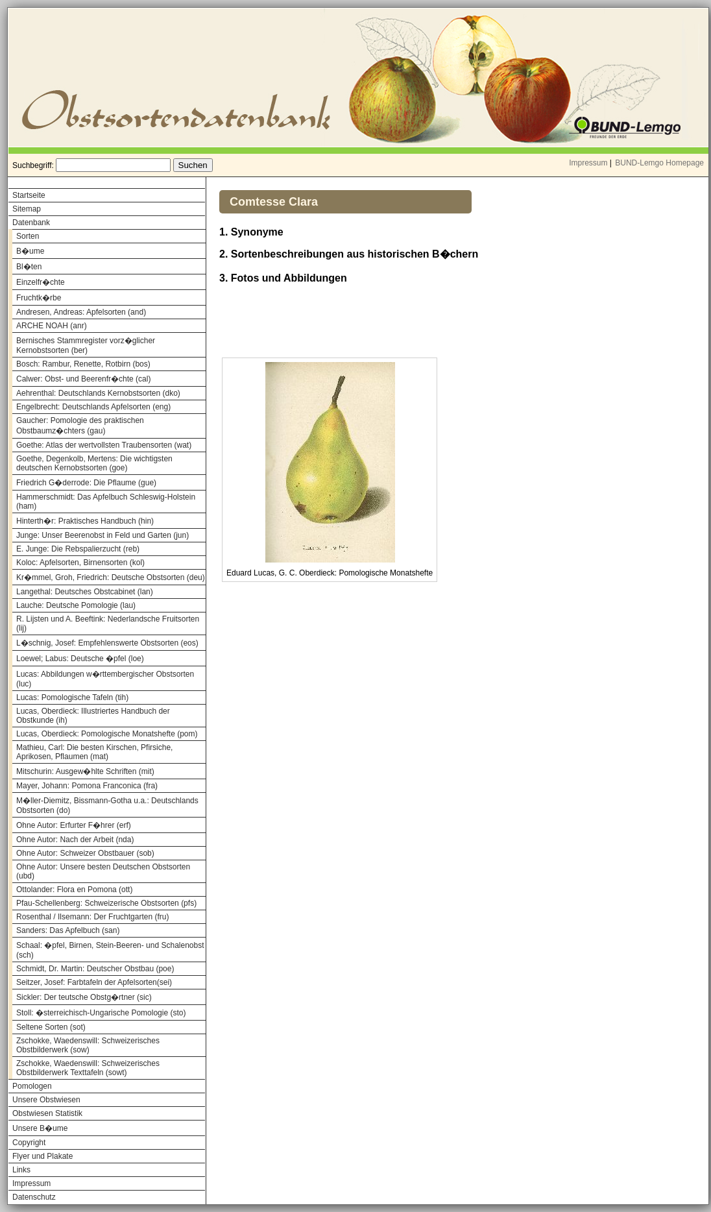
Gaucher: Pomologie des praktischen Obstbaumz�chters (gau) (80, 425)
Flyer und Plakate (42, 1156)
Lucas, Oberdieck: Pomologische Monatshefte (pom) (106, 733)
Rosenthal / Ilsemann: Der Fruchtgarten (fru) (92, 916)
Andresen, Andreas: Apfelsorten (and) (81, 312)
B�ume (30, 251)
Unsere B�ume (39, 1128)
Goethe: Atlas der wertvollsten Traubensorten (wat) (103, 445)
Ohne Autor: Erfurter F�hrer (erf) (73, 825)
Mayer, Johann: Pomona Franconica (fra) (87, 785)
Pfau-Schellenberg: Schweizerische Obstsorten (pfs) (106, 903)
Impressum (588, 162)
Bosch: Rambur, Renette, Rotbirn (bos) (83, 364)
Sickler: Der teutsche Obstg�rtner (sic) (84, 997)
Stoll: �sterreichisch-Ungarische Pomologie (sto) (101, 1012)
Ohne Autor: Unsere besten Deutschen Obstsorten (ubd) (103, 871)
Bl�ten (29, 266)
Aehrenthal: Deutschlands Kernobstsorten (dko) (98, 393)
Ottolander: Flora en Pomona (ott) (74, 889)
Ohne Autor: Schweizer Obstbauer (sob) (85, 853)
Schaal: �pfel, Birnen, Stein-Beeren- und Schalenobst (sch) (110, 950)
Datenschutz (34, 1197)
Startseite (28, 195)
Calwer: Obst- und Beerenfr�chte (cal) (83, 378)
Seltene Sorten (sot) (51, 1027)
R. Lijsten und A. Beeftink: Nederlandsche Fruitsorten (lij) (107, 623)
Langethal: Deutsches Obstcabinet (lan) (84, 591)
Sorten (27, 236)
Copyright (28, 1142)
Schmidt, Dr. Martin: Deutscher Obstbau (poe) (95, 968)
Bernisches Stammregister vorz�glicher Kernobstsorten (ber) (85, 345)
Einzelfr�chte (40, 282)
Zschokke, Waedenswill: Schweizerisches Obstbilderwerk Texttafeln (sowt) (88, 1068)
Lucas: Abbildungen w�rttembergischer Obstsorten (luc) (105, 679)
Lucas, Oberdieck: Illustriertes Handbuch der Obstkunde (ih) (93, 716)
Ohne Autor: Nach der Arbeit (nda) (75, 839)
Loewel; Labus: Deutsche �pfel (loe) (80, 658)
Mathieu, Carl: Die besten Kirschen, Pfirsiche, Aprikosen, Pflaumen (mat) (94, 752)
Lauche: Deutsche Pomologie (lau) (76, 605)
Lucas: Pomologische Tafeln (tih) (72, 697)
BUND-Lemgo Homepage (659, 162)
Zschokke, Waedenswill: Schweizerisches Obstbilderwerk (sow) (88, 1045)
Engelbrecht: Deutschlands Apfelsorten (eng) (93, 406)
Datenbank (31, 222)
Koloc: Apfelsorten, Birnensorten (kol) (80, 562)
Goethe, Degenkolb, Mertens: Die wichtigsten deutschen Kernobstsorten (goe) (94, 463)
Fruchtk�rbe (38, 297)
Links (21, 1169)
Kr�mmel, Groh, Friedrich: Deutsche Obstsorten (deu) (110, 577)
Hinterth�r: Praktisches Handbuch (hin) (85, 521)
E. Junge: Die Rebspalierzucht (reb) (77, 548)
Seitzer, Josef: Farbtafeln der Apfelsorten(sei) (94, 982)
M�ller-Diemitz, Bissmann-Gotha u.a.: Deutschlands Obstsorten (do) (107, 805)
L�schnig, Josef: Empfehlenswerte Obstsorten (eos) (107, 643)
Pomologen (32, 1086)
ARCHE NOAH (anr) (51, 325)
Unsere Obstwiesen (46, 1099)
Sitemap (26, 208)
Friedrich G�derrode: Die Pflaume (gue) (86, 482)
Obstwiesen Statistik (47, 1113)
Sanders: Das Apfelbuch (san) (67, 930)
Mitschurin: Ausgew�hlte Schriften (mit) (85, 771)
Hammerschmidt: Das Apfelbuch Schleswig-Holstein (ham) (105, 501)
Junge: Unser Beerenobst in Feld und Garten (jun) (102, 535)
